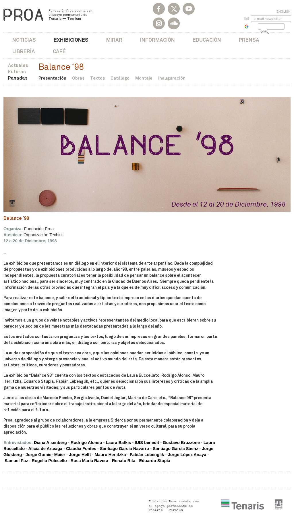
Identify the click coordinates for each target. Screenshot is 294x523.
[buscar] (264, 32)
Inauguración (171, 78)
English (283, 11)
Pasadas (18, 78)
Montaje (143, 78)
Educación (207, 39)
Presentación (52, 78)
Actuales (18, 65)
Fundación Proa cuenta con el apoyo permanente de (70, 15)
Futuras (17, 72)
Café (59, 51)
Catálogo (120, 78)
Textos (97, 78)
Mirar (114, 39)
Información (157, 39)
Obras (78, 78)
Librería (23, 51)
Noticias (24, 39)
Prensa (249, 39)
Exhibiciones (71, 39)
